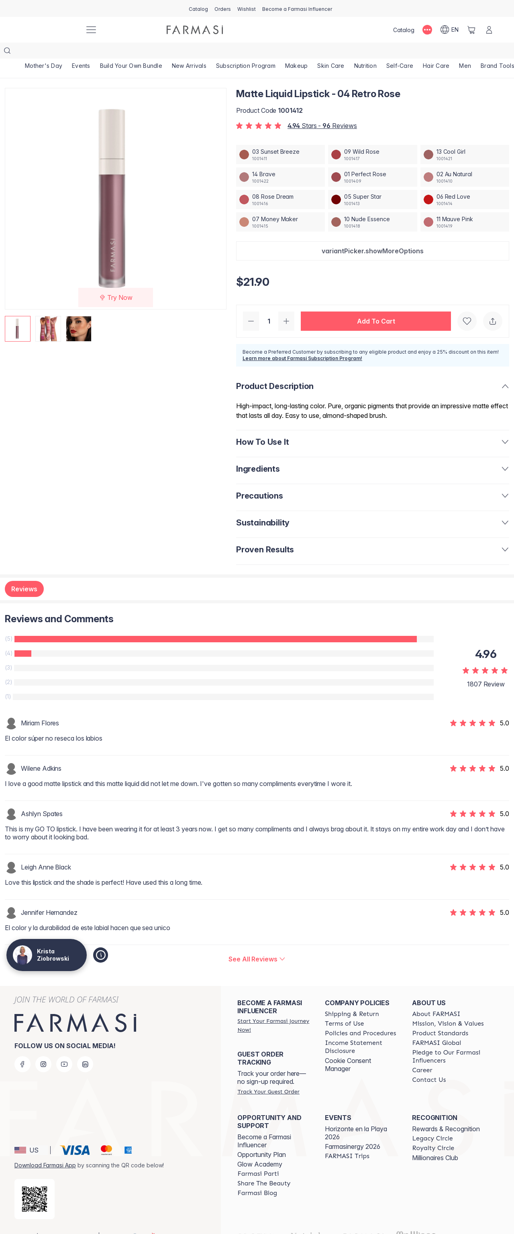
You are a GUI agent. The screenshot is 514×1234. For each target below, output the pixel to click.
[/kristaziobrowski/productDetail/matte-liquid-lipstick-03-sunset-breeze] (280, 138)
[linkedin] (85, 1048)
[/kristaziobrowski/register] (222, 8)
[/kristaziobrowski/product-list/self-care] (399, 52)
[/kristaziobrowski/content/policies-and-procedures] (360, 1017)
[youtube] (64, 1048)
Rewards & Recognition (446, 1113)
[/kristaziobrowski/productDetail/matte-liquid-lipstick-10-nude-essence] (372, 206)
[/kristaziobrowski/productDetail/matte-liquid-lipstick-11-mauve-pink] (464, 206)
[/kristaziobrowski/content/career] (422, 1054)
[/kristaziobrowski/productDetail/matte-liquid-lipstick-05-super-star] (372, 183)
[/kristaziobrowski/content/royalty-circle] (433, 1132)
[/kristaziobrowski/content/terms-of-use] (344, 1008)
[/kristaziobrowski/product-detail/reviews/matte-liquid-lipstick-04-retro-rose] (257, 943)
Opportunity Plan (261, 1138)
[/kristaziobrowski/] (48, 29)
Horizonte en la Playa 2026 (356, 1117)
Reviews (24, 573)
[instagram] (43, 1048)
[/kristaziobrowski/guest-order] (268, 1075)
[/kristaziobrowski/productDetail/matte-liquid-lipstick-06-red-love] (464, 183)
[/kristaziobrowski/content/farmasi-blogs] (257, 1177)
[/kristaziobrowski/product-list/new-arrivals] (189, 52)
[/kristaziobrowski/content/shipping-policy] (352, 998)
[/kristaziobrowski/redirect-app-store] (34, 1183)
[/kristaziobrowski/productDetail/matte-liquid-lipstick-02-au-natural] (464, 161)
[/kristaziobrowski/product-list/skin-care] (330, 52)
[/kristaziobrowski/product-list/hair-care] (436, 52)
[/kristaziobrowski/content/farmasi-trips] (347, 1140)
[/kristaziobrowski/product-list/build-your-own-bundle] (131, 52)
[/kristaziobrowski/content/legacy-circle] (432, 1122)
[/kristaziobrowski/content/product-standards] (440, 1017)
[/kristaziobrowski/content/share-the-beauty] (263, 1167)
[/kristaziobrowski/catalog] (198, 8)
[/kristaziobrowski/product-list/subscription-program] (245, 52)
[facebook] (22, 1048)
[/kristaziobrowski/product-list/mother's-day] (43, 52)
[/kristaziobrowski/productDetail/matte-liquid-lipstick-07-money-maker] (280, 206)
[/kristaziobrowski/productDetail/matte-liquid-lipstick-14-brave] (280, 161)
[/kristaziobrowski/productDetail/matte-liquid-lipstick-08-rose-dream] (280, 183)
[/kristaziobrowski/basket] (471, 30)
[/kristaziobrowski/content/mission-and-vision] (447, 1008)
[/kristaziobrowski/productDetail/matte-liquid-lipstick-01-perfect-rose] (372, 161)
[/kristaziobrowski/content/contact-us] (429, 1064)
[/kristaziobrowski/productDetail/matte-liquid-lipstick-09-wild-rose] (372, 138)
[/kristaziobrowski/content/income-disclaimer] (361, 1031)
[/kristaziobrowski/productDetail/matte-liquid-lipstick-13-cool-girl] (464, 138)
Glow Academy (259, 1148)
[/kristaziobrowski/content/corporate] (436, 1027)
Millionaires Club (435, 1142)
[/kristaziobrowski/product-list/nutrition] (365, 52)
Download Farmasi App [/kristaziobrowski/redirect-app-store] (45, 1149)
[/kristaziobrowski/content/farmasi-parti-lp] (258, 1158)
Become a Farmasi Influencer (264, 1125)
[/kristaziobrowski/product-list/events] (81, 52)
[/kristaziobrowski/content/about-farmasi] (436, 998)
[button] (372, 234)
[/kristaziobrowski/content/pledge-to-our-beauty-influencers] (448, 1040)
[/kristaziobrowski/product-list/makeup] (296, 52)
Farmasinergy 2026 (352, 1130)
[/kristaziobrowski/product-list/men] (465, 52)
